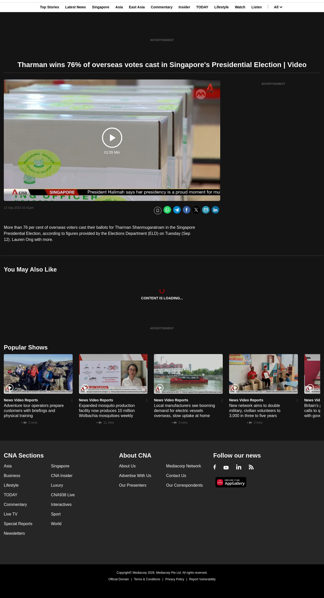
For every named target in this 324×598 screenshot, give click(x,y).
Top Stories (49, 29)
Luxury (57, 485)
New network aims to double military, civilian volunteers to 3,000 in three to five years (254, 410)
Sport (55, 514)
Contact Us (176, 475)
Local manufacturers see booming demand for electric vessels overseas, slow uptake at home (184, 410)
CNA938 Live (63, 495)
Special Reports (18, 524)
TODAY (202, 29)
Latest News (75, 29)
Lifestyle (221, 29)
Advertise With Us (135, 475)
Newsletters (14, 533)
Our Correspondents (184, 485)
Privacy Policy (174, 579)
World (56, 524)
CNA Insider (61, 475)
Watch (240, 29)
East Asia (137, 29)
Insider (184, 29)
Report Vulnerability (202, 579)
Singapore (100, 29)
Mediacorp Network (183, 466)
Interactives (61, 504)
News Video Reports (21, 400)
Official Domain (118, 579)
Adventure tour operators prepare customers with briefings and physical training (34, 410)
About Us (127, 466)
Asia (119, 29)
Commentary (162, 29)
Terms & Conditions (147, 579)
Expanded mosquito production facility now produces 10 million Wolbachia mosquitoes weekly (107, 410)
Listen (256, 29)
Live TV (10, 514)
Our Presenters (132, 485)
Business (12, 475)
